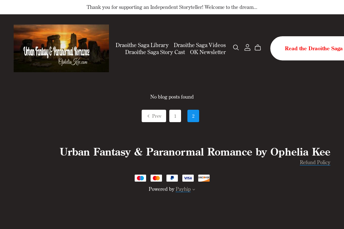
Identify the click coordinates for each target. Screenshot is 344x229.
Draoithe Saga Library (142, 44)
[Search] (236, 48)
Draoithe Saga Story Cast (155, 51)
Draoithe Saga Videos (200, 44)
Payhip (183, 189)
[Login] (247, 47)
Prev (153, 116)
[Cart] (260, 48)
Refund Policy (315, 162)
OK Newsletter (208, 51)
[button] (194, 190)
